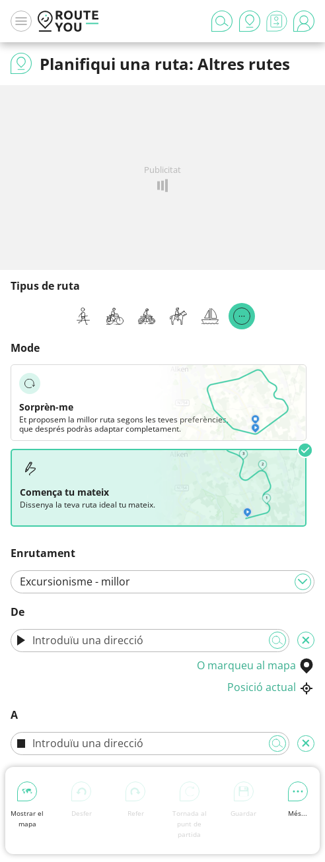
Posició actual (270, 687)
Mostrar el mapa (27, 804)
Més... (298, 799)
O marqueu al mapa (255, 665)
